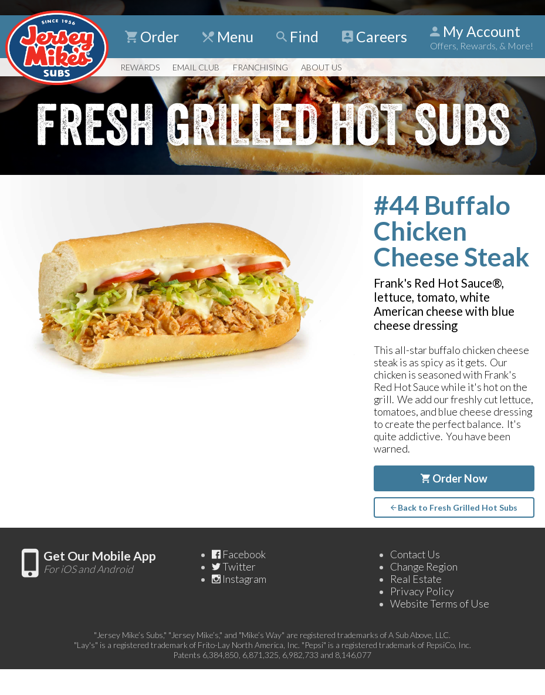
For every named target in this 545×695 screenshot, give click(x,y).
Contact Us (415, 554)
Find (297, 36)
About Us (321, 67)
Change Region (424, 567)
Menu (227, 36)
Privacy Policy (422, 591)
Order (152, 36)
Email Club (195, 67)
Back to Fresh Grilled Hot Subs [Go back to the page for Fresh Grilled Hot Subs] (454, 507)
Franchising (260, 67)
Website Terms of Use (439, 604)
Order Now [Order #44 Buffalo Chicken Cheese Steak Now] (454, 478)
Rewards (140, 67)
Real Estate (416, 579)
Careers (374, 36)
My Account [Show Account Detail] (481, 37)
